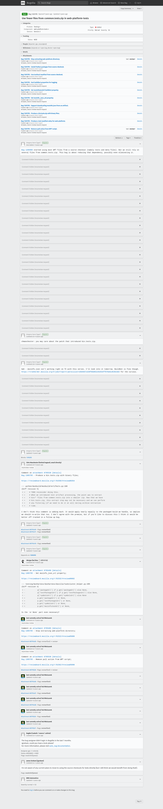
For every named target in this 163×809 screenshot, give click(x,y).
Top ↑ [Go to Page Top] (139, 801)
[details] (56, 473)
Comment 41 (30, 620)
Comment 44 (30, 763)
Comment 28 (30, 364)
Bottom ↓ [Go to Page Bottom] (119, 138)
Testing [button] (37, 27)
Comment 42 (30, 649)
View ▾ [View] (139, 8)
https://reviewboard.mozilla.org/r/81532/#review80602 (48, 578)
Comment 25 (30, 336)
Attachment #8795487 (28, 693)
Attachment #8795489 (28, 529)
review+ (132, 59)
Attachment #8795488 (28, 705)
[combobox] (62, 3)
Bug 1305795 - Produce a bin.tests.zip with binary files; (40, 113)
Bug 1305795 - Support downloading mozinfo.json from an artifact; (44, 105)
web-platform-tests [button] (41, 29)
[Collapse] (140, 144)
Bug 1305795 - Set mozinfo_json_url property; (37, 98)
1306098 (33, 555)
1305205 (29, 457)
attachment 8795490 (42, 570)
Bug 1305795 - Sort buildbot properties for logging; (39, 82)
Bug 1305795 (32, 14)
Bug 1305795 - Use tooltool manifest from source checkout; (42, 74)
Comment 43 (30, 735)
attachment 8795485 (42, 628)
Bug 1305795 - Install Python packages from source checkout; (42, 67)
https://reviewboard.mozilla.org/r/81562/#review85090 (48, 665)
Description (30, 145)
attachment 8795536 (42, 473)
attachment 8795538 (42, 657)
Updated (29, 453)
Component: (28, 29)
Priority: (91, 30)
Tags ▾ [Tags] (128, 138)
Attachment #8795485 (28, 641)
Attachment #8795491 (28, 532)
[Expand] (140, 159)
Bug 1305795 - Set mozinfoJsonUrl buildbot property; (39, 90)
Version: (30, 31)
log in (32, 790)
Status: (30, 39)
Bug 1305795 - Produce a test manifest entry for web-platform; (43, 121)
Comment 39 (30, 465)
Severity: (104, 30)
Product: (30, 27)
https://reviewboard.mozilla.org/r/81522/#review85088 (48, 636)
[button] (137, 3)
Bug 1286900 (27, 150)
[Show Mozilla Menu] (23, 3)
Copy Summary (126, 8)
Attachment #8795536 (28, 716)
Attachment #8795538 (28, 670)
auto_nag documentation (59, 746)
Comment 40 (30, 562)
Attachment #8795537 (28, 728)
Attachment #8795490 (28, 543)
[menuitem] (94, 3)
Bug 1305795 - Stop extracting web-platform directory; (40, 59)
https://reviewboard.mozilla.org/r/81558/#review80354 (48, 481)
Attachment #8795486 (28, 681)
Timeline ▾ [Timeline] (137, 138)
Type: (92, 27)
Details (139, 59)
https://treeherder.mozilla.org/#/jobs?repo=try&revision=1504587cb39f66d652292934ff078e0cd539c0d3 (70, 372)
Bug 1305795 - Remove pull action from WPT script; (39, 129)
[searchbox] (62, 3)
